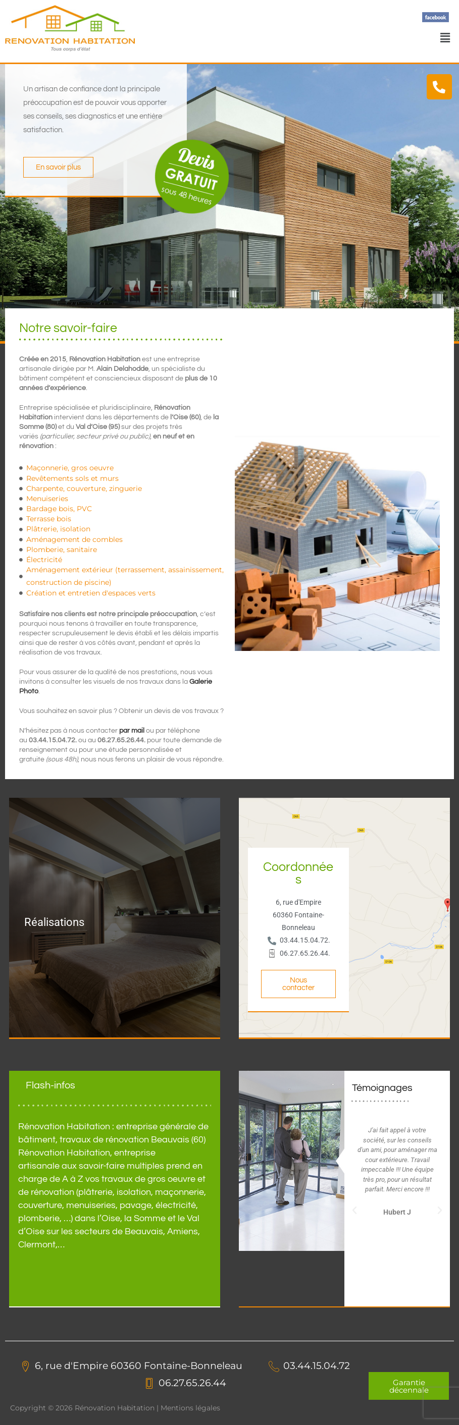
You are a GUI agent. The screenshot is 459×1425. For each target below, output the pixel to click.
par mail (131, 730)
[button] (445, 37)
